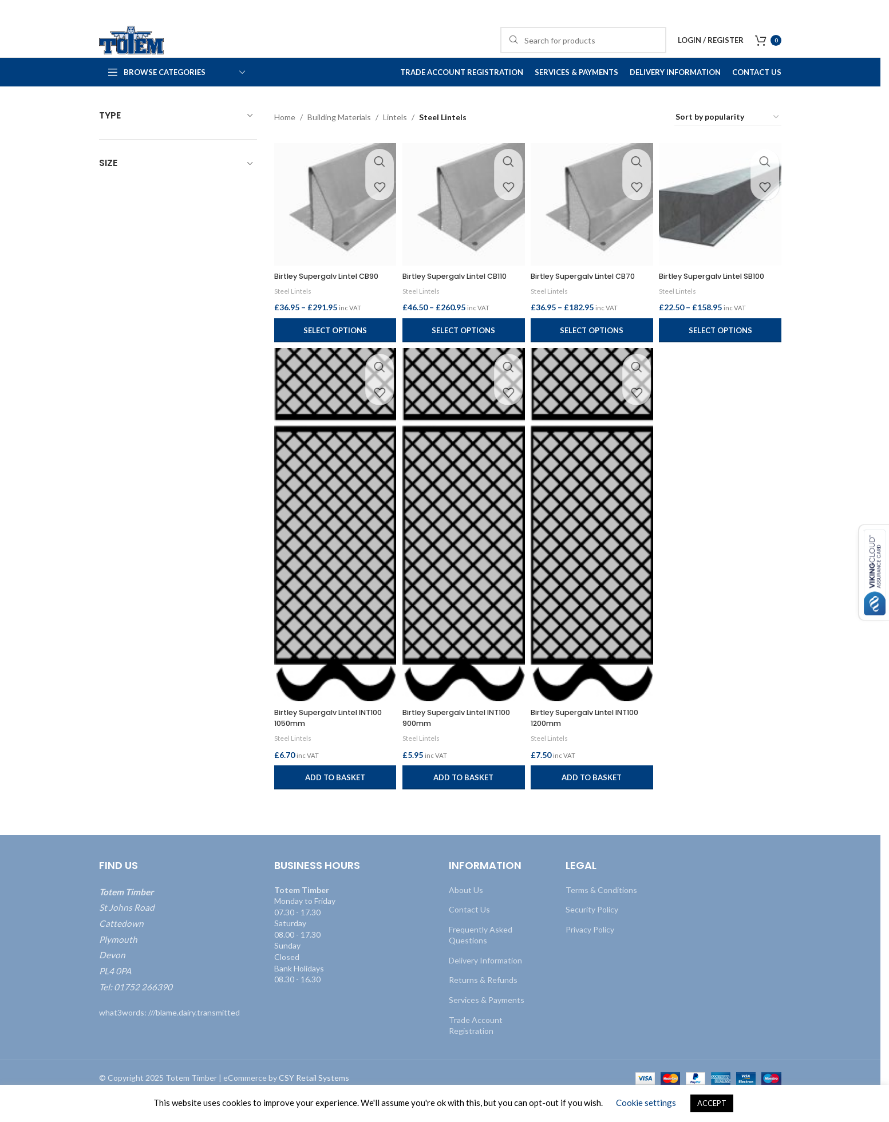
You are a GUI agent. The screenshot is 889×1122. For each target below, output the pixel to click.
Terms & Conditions (601, 915)
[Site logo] (150, 52)
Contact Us (469, 935)
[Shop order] (727, 143)
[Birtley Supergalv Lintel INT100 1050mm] (333, 556)
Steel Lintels (294, 312)
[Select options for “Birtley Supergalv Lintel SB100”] (722, 362)
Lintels (395, 142)
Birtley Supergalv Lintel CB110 (450, 302)
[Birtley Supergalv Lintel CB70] (593, 227)
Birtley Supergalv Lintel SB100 (710, 302)
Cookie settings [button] (646, 1102)
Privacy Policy (590, 954)
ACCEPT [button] (711, 1103)
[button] (333, 803)
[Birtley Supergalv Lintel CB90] (333, 227)
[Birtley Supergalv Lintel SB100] (722, 227)
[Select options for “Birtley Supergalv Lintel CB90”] (333, 362)
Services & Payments (486, 1025)
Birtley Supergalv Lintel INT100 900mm (450, 743)
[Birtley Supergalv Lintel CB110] (463, 227)
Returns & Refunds (483, 1005)
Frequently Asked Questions (480, 960)
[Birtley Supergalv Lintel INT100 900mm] (463, 556)
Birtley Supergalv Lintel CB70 (592, 297)
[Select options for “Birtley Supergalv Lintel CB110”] (463, 362)
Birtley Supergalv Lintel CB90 (333, 297)
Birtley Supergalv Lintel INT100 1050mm (321, 743)
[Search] (583, 52)
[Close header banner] (866, 11)
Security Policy (592, 935)
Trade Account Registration (476, 1050)
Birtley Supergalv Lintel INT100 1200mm (580, 743)
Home (284, 142)
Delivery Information (485, 985)
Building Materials (339, 142)
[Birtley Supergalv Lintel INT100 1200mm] (593, 556)
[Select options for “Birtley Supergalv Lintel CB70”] (593, 362)
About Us (466, 915)
